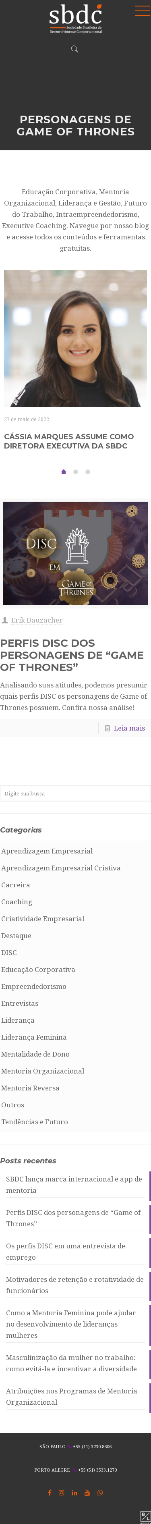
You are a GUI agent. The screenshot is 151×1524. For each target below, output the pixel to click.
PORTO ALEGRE (52, 1470)
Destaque (16, 935)
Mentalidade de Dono (35, 1054)
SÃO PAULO (52, 1446)
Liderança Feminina (34, 1037)
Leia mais (129, 728)
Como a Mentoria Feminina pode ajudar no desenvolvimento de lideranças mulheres (71, 1324)
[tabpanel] (75, 366)
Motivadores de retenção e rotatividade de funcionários (75, 1285)
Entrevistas (19, 1003)
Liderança (18, 1020)
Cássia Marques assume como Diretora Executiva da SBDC (69, 441)
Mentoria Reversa (30, 1087)
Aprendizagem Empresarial (47, 850)
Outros (12, 1104)
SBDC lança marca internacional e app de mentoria (74, 1184)
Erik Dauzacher (37, 620)
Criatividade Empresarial (42, 918)
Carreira (15, 884)
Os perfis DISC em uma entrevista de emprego (65, 1251)
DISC (9, 952)
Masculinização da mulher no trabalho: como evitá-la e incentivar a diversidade (71, 1363)
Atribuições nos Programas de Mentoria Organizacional (71, 1396)
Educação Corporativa (38, 969)
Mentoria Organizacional (42, 1071)
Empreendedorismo (33, 986)
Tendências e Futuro (34, 1121)
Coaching (16, 901)
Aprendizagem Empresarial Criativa (61, 867)
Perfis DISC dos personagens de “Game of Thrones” (72, 655)
